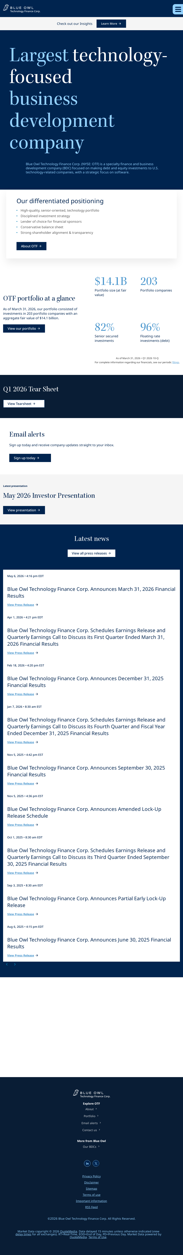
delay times (23, 1234)
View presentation (22, 510)
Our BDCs (89, 1147)
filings (175, 362)
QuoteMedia (68, 1231)
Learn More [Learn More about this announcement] (109, 23)
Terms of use (91, 1194)
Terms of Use (97, 1237)
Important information (91, 1201)
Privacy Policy (91, 1176)
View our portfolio (22, 328)
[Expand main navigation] (178, 9)
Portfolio (89, 1116)
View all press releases (89, 553)
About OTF (29, 246)
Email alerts (89, 1123)
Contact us (89, 1130)
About (89, 1109)
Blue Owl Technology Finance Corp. (82, 1218)
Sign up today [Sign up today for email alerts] (24, 458)
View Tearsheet (19, 403)
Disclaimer (91, 1182)
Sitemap (91, 1188)
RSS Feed (91, 1207)
